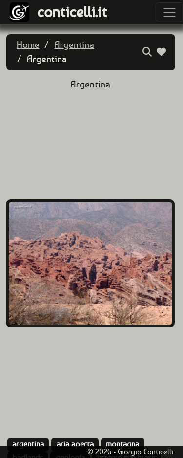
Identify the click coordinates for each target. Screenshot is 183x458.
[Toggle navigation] (169, 12)
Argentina (74, 44)
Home (28, 44)
